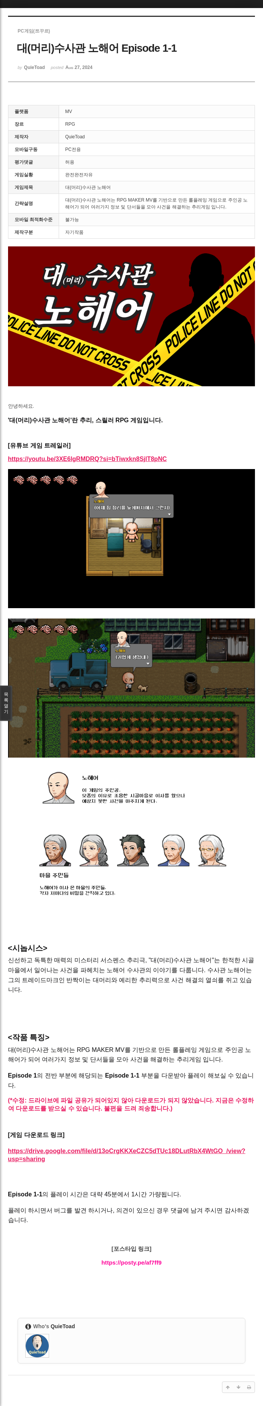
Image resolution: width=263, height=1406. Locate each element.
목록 (6, 703)
